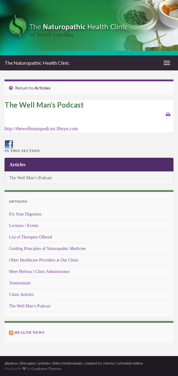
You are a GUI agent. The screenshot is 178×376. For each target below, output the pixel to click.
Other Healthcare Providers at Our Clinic (44, 260)
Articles (42, 87)
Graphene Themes (46, 368)
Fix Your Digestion (25, 214)
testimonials (72, 363)
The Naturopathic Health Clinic (37, 63)
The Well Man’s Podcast (30, 177)
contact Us (94, 363)
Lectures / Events (23, 225)
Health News (30, 332)
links (56, 363)
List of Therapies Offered (30, 237)
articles (44, 363)
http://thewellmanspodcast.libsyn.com (41, 128)
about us (11, 363)
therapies (28, 363)
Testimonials (20, 283)
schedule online (130, 363)
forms (109, 363)
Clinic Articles (21, 294)
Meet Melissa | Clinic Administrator (39, 271)
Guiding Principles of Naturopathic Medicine (47, 248)
